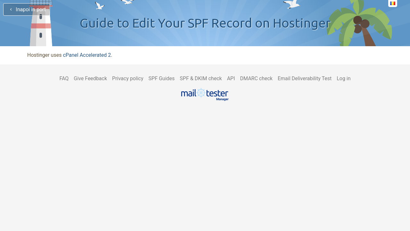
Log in (343, 78)
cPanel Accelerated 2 (87, 55)
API (231, 78)
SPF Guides (162, 78)
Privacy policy (128, 78)
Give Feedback (90, 78)
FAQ (64, 78)
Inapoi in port (26, 9)
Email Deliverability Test (305, 78)
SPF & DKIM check (201, 78)
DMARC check (256, 78)
